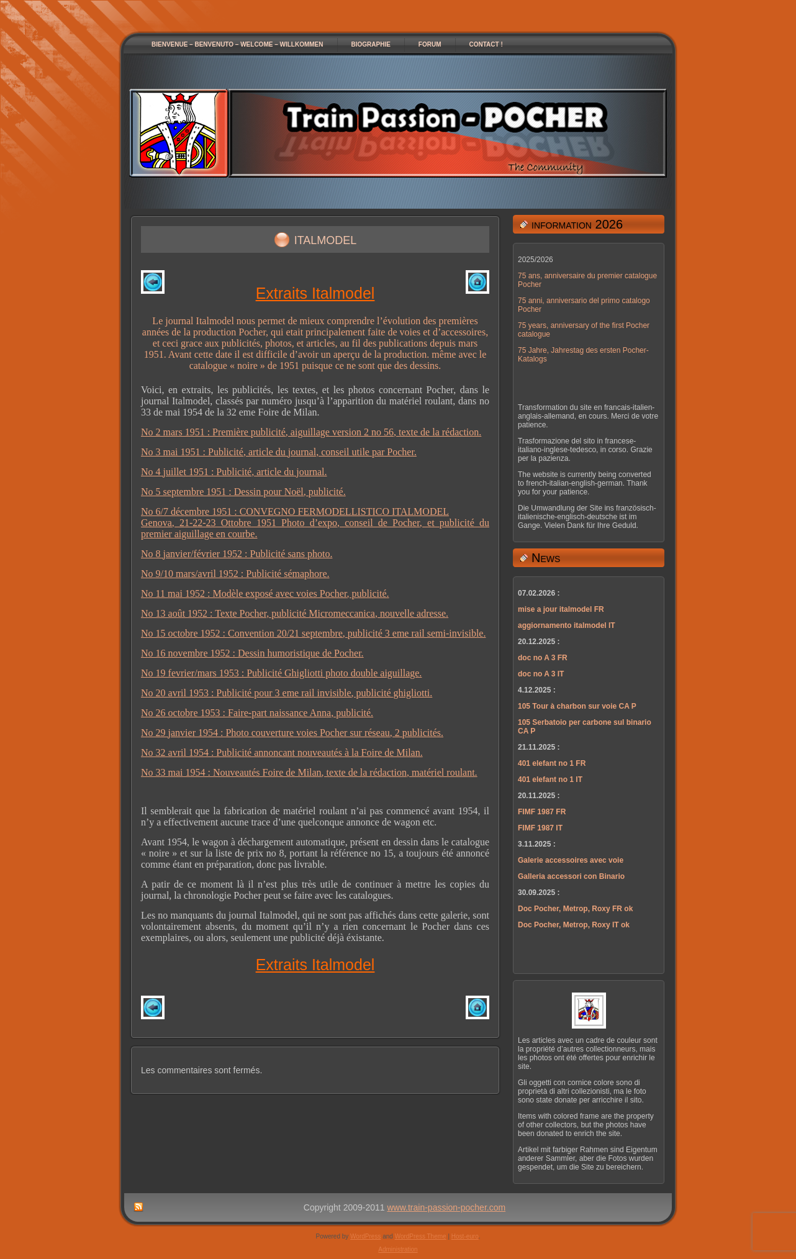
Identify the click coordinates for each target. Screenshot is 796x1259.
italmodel (325, 238)
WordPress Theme (420, 1236)
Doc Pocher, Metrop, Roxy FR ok (575, 908)
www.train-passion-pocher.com (446, 1207)
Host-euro (465, 1236)
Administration (397, 1249)
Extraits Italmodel (315, 293)
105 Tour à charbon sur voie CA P (577, 706)
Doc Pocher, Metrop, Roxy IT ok (574, 924)
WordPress (365, 1236)
